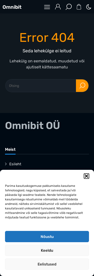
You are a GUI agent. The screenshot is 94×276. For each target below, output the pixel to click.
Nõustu (47, 236)
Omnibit (12, 7)
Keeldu (47, 250)
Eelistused (47, 264)
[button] (86, 176)
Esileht (15, 164)
